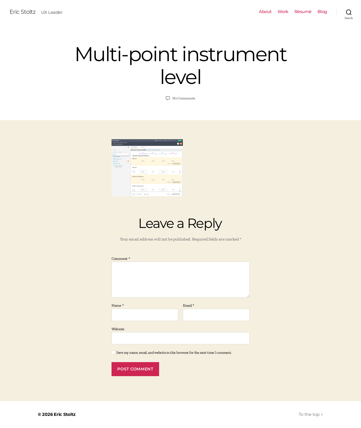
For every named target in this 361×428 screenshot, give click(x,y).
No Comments (183, 98)
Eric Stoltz (22, 12)
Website (118, 329)
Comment (121, 258)
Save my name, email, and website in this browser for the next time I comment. (174, 352)
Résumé (303, 11)
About (265, 11)
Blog (322, 11)
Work (283, 11)
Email (188, 305)
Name (118, 305)
